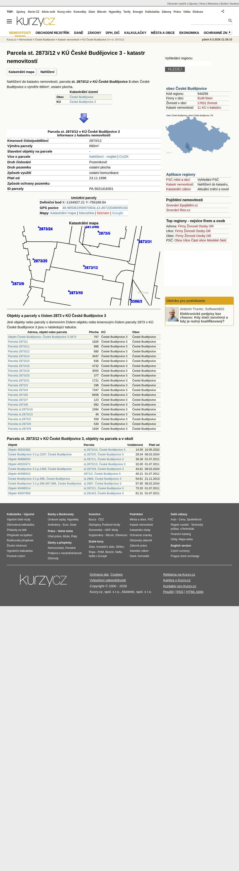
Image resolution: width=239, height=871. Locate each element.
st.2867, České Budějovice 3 (102, 483)
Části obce (198, 240)
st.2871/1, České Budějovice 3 (104, 459)
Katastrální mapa (21, 72)
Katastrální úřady (140, 530)
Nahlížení (47, 72)
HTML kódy (194, 592)
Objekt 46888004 (19, 459)
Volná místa (65, 531)
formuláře (143, 556)
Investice (94, 514)
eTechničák (187, 528)
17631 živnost (207, 103)
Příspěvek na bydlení (19, 535)
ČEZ (101, 519)
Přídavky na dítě (17, 530)
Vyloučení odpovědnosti (108, 580)
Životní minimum (17, 545)
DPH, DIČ (113, 33)
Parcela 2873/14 (19, 356)
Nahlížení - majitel (103, 156)
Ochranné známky (220, 33)
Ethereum (121, 535)
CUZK (124, 156)
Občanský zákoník (141, 540)
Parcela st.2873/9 (19, 428)
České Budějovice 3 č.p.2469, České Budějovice (40, 469)
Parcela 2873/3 (18, 385)
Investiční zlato (105, 546)
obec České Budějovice (186, 88)
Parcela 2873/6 (18, 395)
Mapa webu (186, 539)
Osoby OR (206, 226)
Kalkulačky (135, 33)
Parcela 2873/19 (19, 370)
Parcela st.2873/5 (19, 424)
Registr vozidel (180, 524)
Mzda (66, 536)
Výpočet (28, 514)
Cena (182, 519)
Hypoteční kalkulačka (20, 550)
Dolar (73, 524)
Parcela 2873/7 (18, 400)
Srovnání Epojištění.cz (182, 205)
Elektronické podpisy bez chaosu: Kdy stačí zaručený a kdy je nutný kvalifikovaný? (204, 317)
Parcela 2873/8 (18, 404)
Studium (234, 3)
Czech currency (180, 550)
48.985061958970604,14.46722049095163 (95, 208)
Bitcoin (102, 11)
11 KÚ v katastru (209, 107)
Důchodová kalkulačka (20, 524)
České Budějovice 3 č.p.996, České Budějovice (39, 478)
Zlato (92, 11)
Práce (177, 11)
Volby (174, 539)
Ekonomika (189, 33)
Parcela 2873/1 (18, 341)
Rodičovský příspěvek (20, 540)
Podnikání (136, 514)
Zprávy (20, 11)
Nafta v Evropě (98, 556)
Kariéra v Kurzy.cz (177, 580)
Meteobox (213, 3)
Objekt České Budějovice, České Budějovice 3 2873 (42, 337)
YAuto (202, 3)
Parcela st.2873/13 (20, 414)
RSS (179, 592)
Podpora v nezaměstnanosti (65, 553)
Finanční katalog (181, 534)
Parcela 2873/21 (19, 380)
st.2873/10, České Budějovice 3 (104, 449)
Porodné (70, 548)
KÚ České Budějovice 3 (95, 39)
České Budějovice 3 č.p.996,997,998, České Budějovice (44, 483)
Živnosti (192, 226)
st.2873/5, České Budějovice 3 (104, 454)
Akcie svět (48, 11)
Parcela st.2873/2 (19, 419)
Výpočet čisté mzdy (18, 519)
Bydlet (224, 3)
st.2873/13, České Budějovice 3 (104, 464)
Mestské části (216, 240)
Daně (78, 33)
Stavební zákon (139, 550)
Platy (74, 536)
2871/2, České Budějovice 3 (102, 473)
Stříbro (120, 546)
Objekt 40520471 (19, 464)
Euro (65, 524)
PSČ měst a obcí (178, 179)
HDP (107, 530)
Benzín (109, 552)
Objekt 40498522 (19, 473)
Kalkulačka (152, 11)
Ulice (186, 240)
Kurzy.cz (11, 39)
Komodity (80, 11)
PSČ (150, 519)
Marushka (86, 213)
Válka (186, 11)
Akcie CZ (33, 11)
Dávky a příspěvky (60, 542)
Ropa (92, 552)
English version (181, 545)
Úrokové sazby (57, 519)
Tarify (127, 11)
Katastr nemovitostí (179, 184)
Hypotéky (115, 11)
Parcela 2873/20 (19, 375)
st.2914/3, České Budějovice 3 (104, 493)
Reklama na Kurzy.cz (179, 574)
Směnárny (54, 524)
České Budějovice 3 (83, 101)
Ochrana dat (99, 574)
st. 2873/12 (117, 39)
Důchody (53, 558)
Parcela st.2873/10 (20, 409)
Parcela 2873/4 (18, 390)
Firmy (182, 226)
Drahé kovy (96, 541)
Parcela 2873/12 (19, 351)
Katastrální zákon (178, 189)
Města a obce (163, 33)
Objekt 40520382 (19, 449)
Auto (173, 519)
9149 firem (204, 98)
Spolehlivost (194, 519)
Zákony (166, 11)
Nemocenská (56, 548)
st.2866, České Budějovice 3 (102, 478)
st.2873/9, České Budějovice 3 (104, 469)
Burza (92, 519)
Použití (168, 592)
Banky (52, 514)
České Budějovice (81, 97)
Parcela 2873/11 (19, 346)
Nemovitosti (25, 39)
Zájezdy (192, 3)
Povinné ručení (16, 556)
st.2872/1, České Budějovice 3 (104, 488)
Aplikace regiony (180, 174)
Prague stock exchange (185, 556)
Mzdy (115, 530)
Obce (178, 240)
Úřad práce (54, 536)
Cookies (116, 574)
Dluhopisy (95, 524)
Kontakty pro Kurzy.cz (179, 586)
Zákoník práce (138, 545)
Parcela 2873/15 (19, 361)
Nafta (118, 552)
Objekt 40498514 (19, 488)
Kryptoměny (96, 535)
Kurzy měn (64, 11)
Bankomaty (66, 514)
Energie (138, 11)
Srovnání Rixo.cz (178, 210)
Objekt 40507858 (19, 493)
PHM (101, 552)
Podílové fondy (111, 524)
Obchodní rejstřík (176, 3)
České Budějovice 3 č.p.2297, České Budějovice (40, 454)
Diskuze (198, 11)
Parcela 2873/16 (19, 366)
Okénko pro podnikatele (185, 301)
